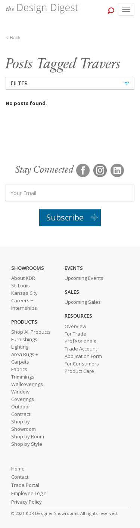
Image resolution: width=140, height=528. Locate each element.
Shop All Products (31, 331)
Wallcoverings (27, 384)
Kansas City (24, 293)
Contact (19, 476)
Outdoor (20, 406)
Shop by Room (27, 436)
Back (15, 37)
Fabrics (19, 369)
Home (18, 468)
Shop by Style (26, 444)
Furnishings (24, 339)
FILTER (19, 83)
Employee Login (29, 493)
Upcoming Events (84, 278)
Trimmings (22, 376)
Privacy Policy (26, 501)
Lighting (19, 346)
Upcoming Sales (83, 302)
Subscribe (65, 217)
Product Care (79, 371)
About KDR (23, 278)
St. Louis (20, 285)
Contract (20, 414)
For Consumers (82, 363)
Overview (75, 326)
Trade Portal (25, 485)
